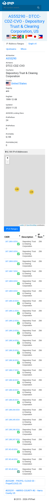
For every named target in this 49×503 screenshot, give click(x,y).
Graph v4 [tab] (32, 43)
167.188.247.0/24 (12, 439)
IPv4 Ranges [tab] (12, 229)
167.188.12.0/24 (12, 321)
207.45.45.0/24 (11, 469)
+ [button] (7, 158)
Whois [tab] (23, 49)
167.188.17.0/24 (12, 370)
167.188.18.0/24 (12, 380)
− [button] (7, 162)
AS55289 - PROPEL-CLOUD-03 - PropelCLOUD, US (21, 482)
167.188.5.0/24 (11, 251)
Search (38, 7)
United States (16, 83)
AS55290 (11, 58)
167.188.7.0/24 (11, 271)
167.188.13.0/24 (12, 331)
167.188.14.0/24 (12, 340)
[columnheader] (12, 236)
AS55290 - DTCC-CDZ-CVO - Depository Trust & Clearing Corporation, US (24, 24)
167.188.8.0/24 (11, 281)
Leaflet (21, 225)
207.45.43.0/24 (11, 449)
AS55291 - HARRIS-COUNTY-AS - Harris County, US (24, 491)
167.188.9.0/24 (11, 291)
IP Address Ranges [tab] (15, 43)
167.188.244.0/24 (12, 410)
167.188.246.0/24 (12, 430)
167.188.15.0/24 (12, 350)
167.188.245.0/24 (12, 420)
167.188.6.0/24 (11, 261)
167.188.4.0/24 (11, 241)
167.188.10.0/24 (12, 301)
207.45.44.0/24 (11, 459)
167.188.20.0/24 (12, 400)
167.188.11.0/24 (12, 311)
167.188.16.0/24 (12, 360)
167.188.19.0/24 (12, 390)
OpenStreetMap (31, 225)
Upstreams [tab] (11, 49)
